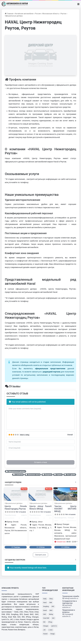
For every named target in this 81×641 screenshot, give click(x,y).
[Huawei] (45, 633)
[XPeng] (50, 622)
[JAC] (44, 630)
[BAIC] (51, 610)
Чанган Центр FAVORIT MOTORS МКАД (65, 509)
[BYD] (53, 606)
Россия (38, 14)
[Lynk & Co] (54, 626)
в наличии (18, 475)
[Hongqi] (52, 633)
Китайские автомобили (24, 14)
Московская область (50, 14)
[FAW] (50, 602)
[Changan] (45, 626)
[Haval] (45, 602)
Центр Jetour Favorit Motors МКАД (40, 507)
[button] (65, 541)
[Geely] (45, 598)
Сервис (58, 475)
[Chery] (51, 598)
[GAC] (53, 618)
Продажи (47, 475)
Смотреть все (40, 555)
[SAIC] (44, 614)
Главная (9, 14)
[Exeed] (45, 610)
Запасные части (32, 475)
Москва (49, 489)
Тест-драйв (69, 475)
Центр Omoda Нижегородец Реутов (16, 507)
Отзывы (12, 386)
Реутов (63, 14)
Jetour (31, 497)
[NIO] (44, 622)
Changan (56, 497)
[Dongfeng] (46, 606)
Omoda (6, 497)
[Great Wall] (46, 618)
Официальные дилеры (14, 16)
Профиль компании (20, 79)
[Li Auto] (50, 630)
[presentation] (23, 456)
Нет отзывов (21, 512)
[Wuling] (51, 614)
